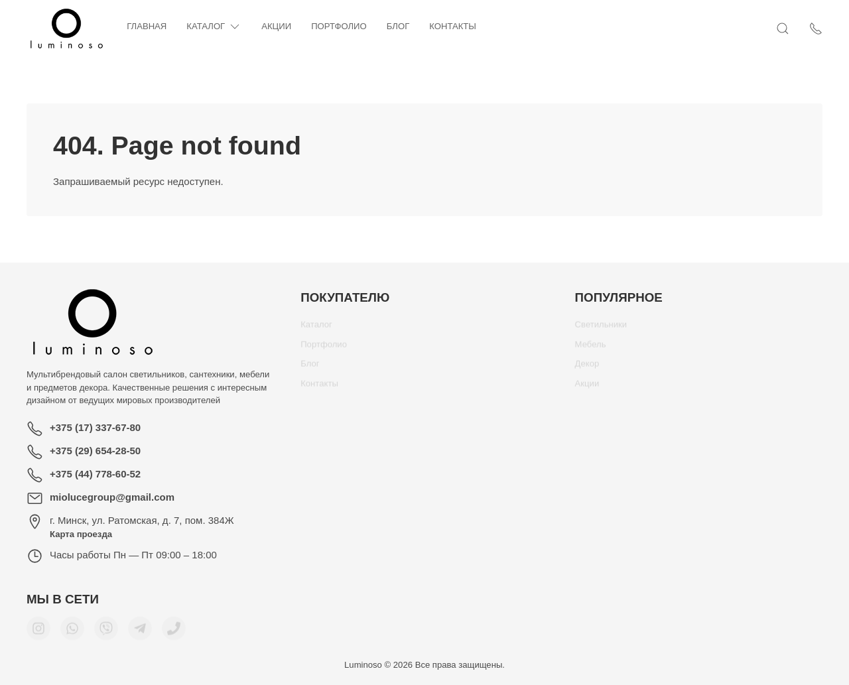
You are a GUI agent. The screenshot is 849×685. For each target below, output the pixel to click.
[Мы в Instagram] (38, 633)
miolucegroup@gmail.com (112, 497)
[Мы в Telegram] (140, 633)
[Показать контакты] (815, 28)
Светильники (601, 329)
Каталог (213, 27)
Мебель (590, 349)
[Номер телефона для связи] (174, 633)
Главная (146, 26)
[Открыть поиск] (782, 28)
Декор (587, 368)
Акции (276, 26)
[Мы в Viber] (106, 633)
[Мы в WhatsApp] (72, 633)
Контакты (452, 26)
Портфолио (339, 26)
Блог (398, 26)
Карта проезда (81, 534)
